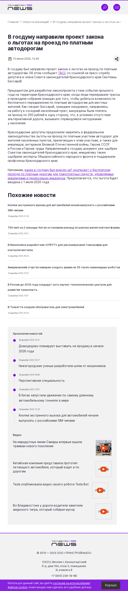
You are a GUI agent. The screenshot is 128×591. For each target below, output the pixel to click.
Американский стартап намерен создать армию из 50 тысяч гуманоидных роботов (64, 267)
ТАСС (62, 73)
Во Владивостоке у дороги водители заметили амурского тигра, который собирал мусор (48, 507)
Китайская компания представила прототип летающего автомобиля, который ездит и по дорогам (46, 467)
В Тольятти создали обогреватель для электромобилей (46, 307)
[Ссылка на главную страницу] (20, 7)
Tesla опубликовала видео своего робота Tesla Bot (51, 484)
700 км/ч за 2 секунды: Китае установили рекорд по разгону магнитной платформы (64, 227)
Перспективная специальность (42, 380)
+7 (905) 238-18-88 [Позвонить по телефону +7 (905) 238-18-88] (64, 575)
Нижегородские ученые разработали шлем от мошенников (62, 366)
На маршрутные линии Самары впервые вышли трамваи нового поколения (47, 444)
